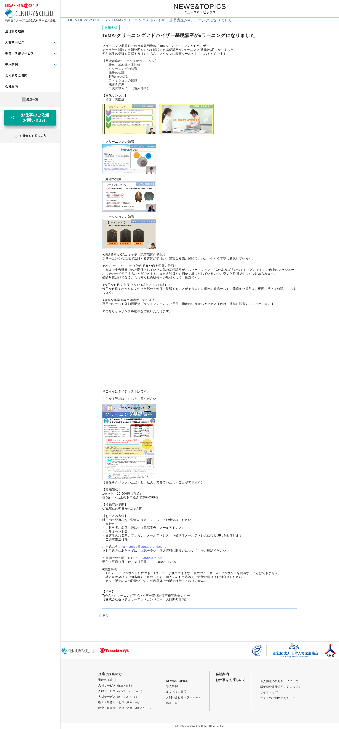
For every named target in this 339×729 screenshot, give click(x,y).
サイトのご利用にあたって (278, 698)
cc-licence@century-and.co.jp (144, 546)
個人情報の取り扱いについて (279, 681)
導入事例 (172, 686)
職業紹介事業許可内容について (280, 686)
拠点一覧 (172, 703)
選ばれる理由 (107, 679)
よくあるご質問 (176, 691)
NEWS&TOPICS (177, 681)
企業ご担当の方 (110, 674)
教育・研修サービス (121, 702)
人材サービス (115, 685)
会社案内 (222, 674)
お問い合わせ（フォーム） (183, 697)
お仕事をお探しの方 (231, 680)
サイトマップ (269, 692)
